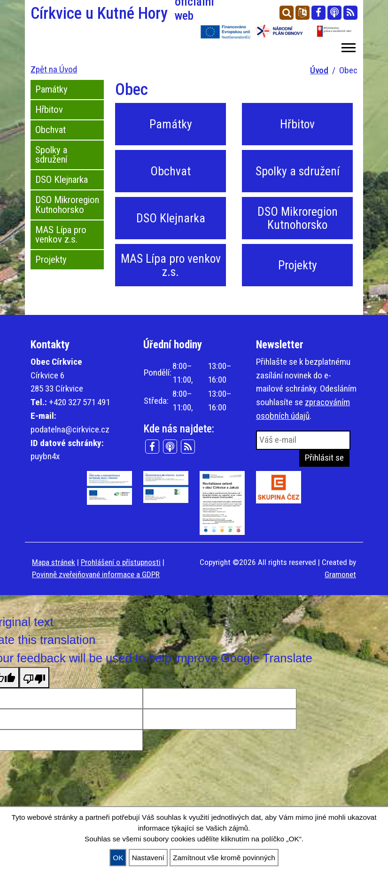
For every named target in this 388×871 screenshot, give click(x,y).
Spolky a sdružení (51, 154)
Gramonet (340, 574)
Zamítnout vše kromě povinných (224, 858)
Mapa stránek (53, 562)
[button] (347, 45)
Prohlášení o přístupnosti (121, 562)
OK (118, 858)
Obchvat (50, 129)
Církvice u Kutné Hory (109, 13)
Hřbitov (49, 109)
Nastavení (148, 858)
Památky (51, 89)
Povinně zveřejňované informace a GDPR (96, 574)
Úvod (319, 70)
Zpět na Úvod (54, 69)
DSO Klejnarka (61, 179)
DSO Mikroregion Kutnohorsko (67, 204)
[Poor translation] (34, 677)
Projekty (51, 259)
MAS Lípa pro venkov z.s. (60, 234)
